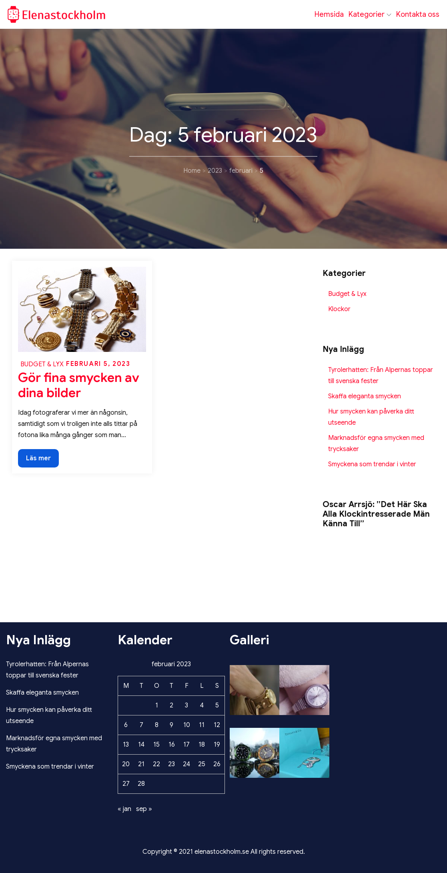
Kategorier (370, 14)
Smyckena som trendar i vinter (372, 464)
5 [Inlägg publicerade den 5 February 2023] (217, 705)
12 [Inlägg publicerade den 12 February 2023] (217, 725)
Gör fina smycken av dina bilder (78, 385)
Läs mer (39, 460)
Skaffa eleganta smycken (364, 396)
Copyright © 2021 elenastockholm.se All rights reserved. (223, 852)
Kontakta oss (417, 14)
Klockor (339, 309)
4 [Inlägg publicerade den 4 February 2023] (202, 705)
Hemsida (329, 14)
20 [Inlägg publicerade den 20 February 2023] (126, 764)
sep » (144, 809)
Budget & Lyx (42, 364)
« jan (124, 809)
